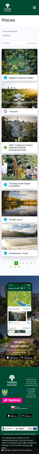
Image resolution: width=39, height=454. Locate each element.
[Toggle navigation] (34, 7)
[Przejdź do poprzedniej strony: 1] (9, 263)
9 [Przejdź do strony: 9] (14, 267)
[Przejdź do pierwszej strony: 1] (5, 263)
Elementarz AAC (31, 397)
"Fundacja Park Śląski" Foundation (19, 184)
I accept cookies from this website (17, 450)
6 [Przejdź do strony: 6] (31, 263)
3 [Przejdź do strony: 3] (19, 263)
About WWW (31, 389)
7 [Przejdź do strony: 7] (34, 263)
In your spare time (9, 31)
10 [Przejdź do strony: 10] (19, 267)
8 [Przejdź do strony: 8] (11, 267)
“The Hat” (13, 111)
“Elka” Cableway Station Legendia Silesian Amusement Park (21, 147)
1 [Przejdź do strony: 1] (12, 263)
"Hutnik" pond (15, 219)
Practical (6, 35)
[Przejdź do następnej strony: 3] (23, 267)
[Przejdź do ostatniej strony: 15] (27, 267)
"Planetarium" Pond (18, 253)
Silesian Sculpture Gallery (21, 78)
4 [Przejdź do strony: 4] (23, 263)
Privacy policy (31, 395)
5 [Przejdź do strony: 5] (27, 263)
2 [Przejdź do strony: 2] (16, 263)
